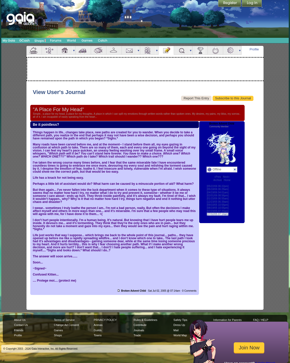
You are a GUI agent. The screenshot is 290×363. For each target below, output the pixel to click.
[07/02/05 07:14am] (217, 214)
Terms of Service (64, 319)
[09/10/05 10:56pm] (217, 204)
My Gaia (9, 40)
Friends (147, 50)
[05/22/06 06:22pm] (217, 186)
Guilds (98, 330)
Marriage (215, 50)
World (71, 40)
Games (87, 40)
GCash (24, 40)
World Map (180, 335)
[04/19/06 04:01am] (217, 192)
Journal (166, 50)
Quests (181, 50)
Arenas (98, 324)
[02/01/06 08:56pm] (217, 195)
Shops (40, 40)
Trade (137, 335)
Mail (129, 50)
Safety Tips (180, 319)
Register (230, 4)
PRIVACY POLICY (105, 319)
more (73, 50)
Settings (230, 50)
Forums (55, 40)
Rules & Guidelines (145, 319)
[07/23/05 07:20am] (217, 211)
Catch (102, 40)
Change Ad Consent (66, 324)
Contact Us (21, 324)
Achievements (200, 50)
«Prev (217, 176)
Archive (217, 180)
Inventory (114, 50)
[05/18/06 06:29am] (217, 189)
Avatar (49, 50)
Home (227, 180)
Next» (226, 176)
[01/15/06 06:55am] (217, 198)
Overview (34, 50)
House (64, 50)
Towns (98, 335)
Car (83, 50)
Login (252, 4)
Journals (139, 330)
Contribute (140, 324)
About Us (19, 319)
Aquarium (98, 50)
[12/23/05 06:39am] (217, 201)
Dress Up (179, 324)
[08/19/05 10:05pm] (217, 207)
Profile (254, 49)
